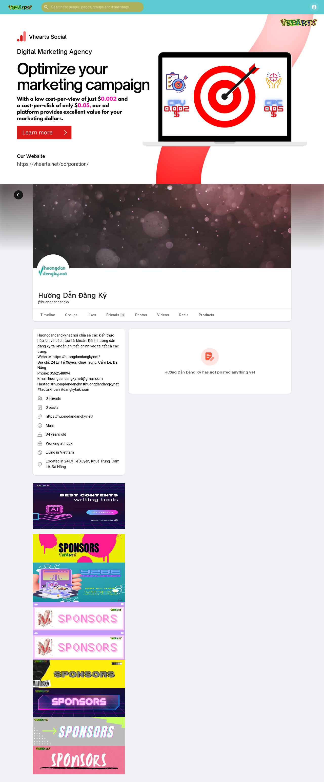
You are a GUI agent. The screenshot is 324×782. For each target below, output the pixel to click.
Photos (141, 315)
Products (206, 315)
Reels (184, 315)
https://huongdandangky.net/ (69, 416)
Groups (71, 315)
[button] (92, 7)
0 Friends (53, 398)
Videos (163, 315)
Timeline (47, 315)
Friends (115, 315)
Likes (92, 315)
